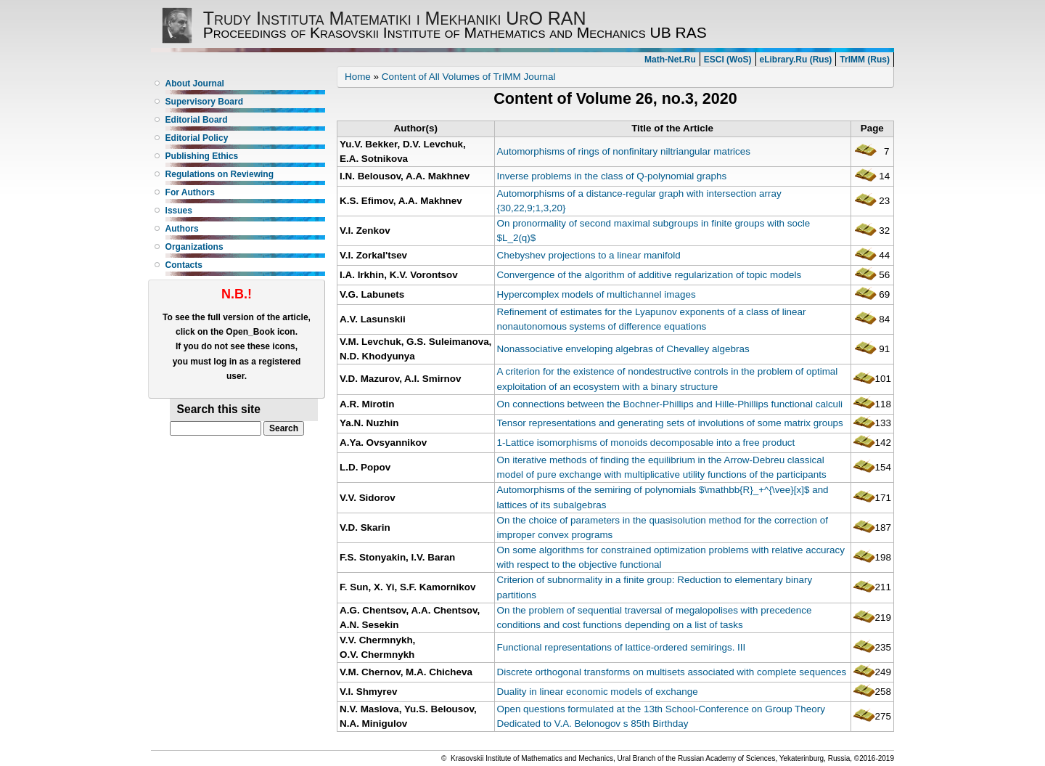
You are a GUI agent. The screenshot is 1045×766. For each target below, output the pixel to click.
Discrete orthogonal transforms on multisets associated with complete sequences (672, 672)
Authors (182, 229)
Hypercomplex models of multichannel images (596, 294)
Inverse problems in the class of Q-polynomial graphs (612, 176)
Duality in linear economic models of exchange (597, 691)
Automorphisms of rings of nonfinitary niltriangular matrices (624, 151)
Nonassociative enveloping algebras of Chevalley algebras (623, 348)
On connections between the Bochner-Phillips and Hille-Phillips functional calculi (670, 404)
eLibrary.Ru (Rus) (796, 59)
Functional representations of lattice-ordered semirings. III (621, 647)
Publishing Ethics (202, 156)
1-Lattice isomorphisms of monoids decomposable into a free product (646, 442)
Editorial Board (196, 120)
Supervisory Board (204, 102)
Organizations (194, 247)
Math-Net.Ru (670, 59)
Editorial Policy (197, 138)
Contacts (183, 265)
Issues (178, 210)
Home (358, 76)
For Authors (190, 192)
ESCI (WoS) (728, 59)
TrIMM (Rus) (865, 59)
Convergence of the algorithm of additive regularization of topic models (649, 274)
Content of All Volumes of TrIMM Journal (469, 76)
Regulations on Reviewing (219, 174)
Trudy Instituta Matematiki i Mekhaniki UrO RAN (394, 18)
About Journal (194, 83)
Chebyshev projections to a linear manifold (589, 255)
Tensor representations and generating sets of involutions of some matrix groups (670, 422)
